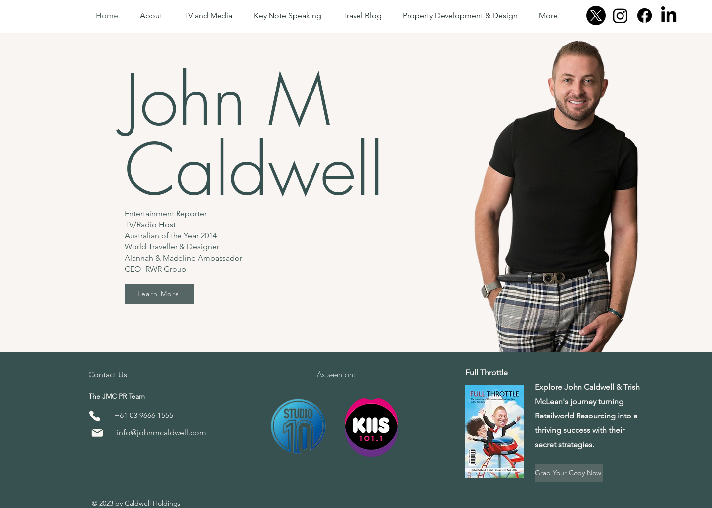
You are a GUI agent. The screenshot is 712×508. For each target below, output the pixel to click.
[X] (596, 15)
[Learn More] (159, 294)
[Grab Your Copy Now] (569, 473)
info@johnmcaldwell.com (161, 432)
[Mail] (97, 432)
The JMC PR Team (117, 396)
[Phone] (95, 416)
